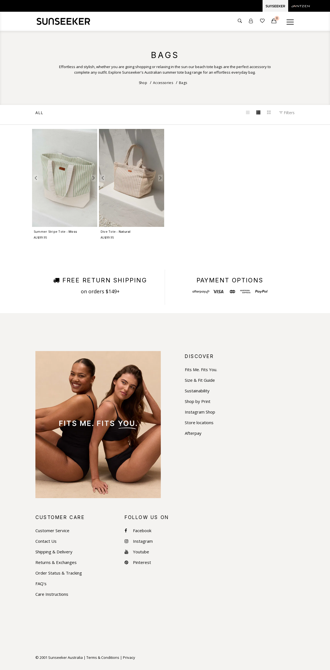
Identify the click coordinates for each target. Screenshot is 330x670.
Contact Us (46, 541)
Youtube (137, 552)
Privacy (129, 657)
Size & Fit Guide (200, 380)
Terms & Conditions (102, 657)
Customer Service (52, 531)
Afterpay (193, 433)
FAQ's (41, 584)
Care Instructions (51, 594)
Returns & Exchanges (56, 562)
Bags (183, 82)
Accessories (163, 82)
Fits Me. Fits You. (201, 370)
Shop (143, 82)
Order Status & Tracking (58, 573)
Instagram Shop (200, 412)
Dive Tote (115, 231)
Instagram (139, 541)
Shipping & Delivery (53, 552)
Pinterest (138, 562)
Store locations (199, 423)
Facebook (138, 531)
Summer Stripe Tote (55, 231)
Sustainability (197, 391)
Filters (287, 112)
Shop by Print (197, 401)
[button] (36, 178)
